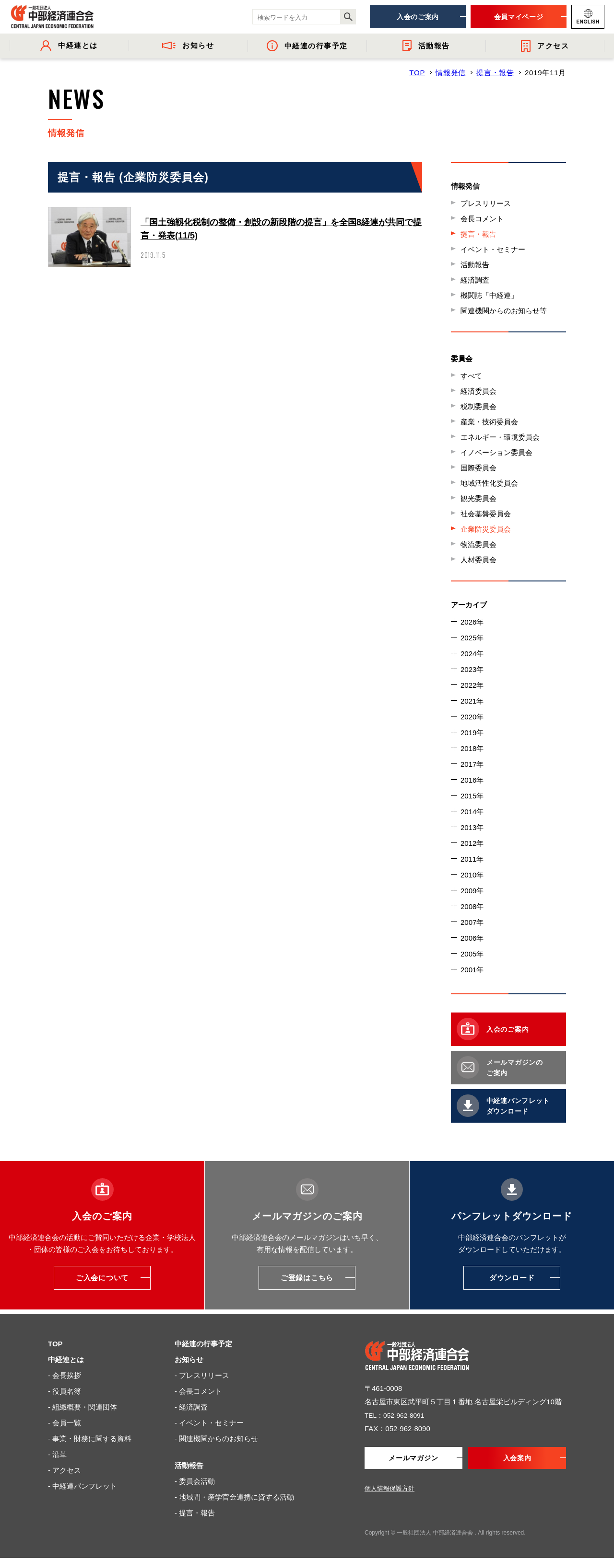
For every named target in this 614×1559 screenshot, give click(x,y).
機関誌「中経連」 (489, 295)
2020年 (472, 717)
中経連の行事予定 (203, 1344)
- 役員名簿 (64, 1391)
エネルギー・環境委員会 (500, 437)
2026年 (472, 622)
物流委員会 (478, 544)
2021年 (472, 701)
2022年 (472, 685)
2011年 (472, 859)
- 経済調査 (191, 1407)
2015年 (472, 796)
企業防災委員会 (485, 529)
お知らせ (189, 1359)
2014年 (472, 812)
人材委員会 (478, 560)
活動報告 (474, 265)
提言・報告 (495, 72)
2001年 (472, 970)
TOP (417, 72)
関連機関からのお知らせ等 (503, 311)
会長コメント (482, 219)
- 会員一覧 (64, 1423)
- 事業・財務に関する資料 (89, 1438)
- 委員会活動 (195, 1481)
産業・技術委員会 (489, 422)
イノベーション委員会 (496, 452)
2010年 (472, 875)
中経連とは (66, 1359)
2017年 (472, 764)
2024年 (472, 653)
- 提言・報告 (195, 1513)
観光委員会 (478, 498)
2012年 (472, 843)
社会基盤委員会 (485, 514)
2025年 (472, 638)
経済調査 (474, 280)
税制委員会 (478, 406)
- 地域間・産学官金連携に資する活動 (234, 1497)
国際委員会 (478, 468)
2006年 (472, 938)
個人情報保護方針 (389, 1489)
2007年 (472, 922)
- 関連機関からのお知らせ (216, 1438)
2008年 (472, 906)
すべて (471, 376)
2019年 (472, 732)
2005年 (472, 954)
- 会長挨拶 (64, 1375)
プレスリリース (485, 203)
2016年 (472, 780)
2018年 (472, 748)
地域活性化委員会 (489, 483)
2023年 (472, 669)
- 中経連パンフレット (82, 1486)
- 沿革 (57, 1454)
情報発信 (451, 72)
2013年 (472, 827)
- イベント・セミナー (209, 1423)
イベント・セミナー (492, 249)
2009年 (472, 891)
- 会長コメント (198, 1391)
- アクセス (64, 1470)
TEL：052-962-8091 (397, 1415)
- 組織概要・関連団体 (82, 1407)
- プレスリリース (202, 1375)
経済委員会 (478, 391)
